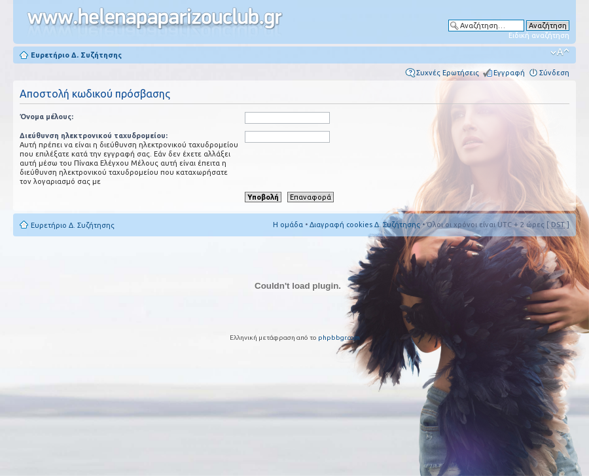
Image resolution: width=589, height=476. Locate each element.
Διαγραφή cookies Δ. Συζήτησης (365, 225)
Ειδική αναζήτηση (539, 35)
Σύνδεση (554, 73)
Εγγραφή (509, 73)
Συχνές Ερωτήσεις (447, 73)
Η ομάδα (288, 225)
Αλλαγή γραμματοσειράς (559, 52)
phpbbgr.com (339, 337)
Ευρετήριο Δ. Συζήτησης (76, 55)
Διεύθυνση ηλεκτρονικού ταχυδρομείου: (94, 135)
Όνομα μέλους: (46, 116)
